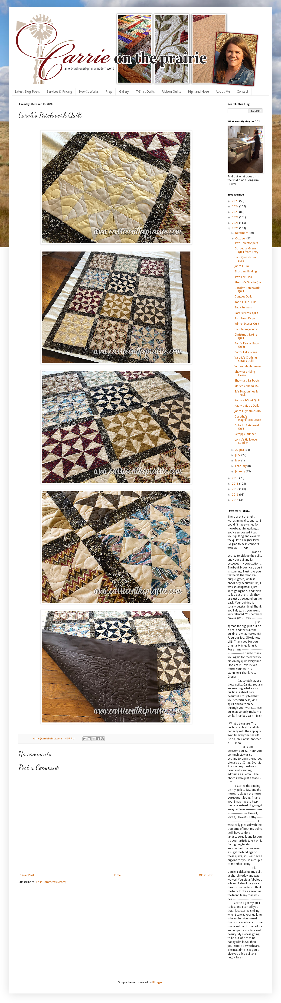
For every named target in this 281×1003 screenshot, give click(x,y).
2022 (235, 217)
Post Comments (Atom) (51, 882)
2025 (235, 201)
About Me (223, 91)
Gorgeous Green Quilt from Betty (246, 250)
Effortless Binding (246, 271)
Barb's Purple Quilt (246, 313)
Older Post (205, 875)
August (240, 449)
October (240, 238)
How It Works (88, 91)
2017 (235, 489)
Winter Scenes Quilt (247, 323)
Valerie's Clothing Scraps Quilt (246, 359)
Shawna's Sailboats (247, 380)
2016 (235, 494)
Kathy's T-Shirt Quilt (247, 400)
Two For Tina (243, 277)
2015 (235, 500)
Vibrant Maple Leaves (248, 366)
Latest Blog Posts (27, 91)
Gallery (124, 91)
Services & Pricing (59, 91)
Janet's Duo (242, 266)
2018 (235, 483)
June (238, 455)
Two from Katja (245, 318)
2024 (235, 206)
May (238, 460)
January (240, 471)
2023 (235, 212)
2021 (235, 223)
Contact (242, 91)
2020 (235, 228)
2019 (235, 478)
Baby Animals (243, 307)
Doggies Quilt (243, 296)
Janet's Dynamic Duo (248, 411)
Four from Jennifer (246, 329)
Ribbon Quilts (171, 91)
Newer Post (27, 875)
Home (117, 875)
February (241, 466)
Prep (108, 91)
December (242, 233)
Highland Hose (198, 91)
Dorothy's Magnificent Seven (248, 418)
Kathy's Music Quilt (247, 405)
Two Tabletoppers (246, 243)
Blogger (157, 982)
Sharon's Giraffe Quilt (248, 282)
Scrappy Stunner (245, 434)
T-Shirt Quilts (145, 91)
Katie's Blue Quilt (245, 302)
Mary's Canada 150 (247, 386)
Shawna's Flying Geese (245, 373)
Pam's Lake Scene (246, 352)
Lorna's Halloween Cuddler (246, 441)
